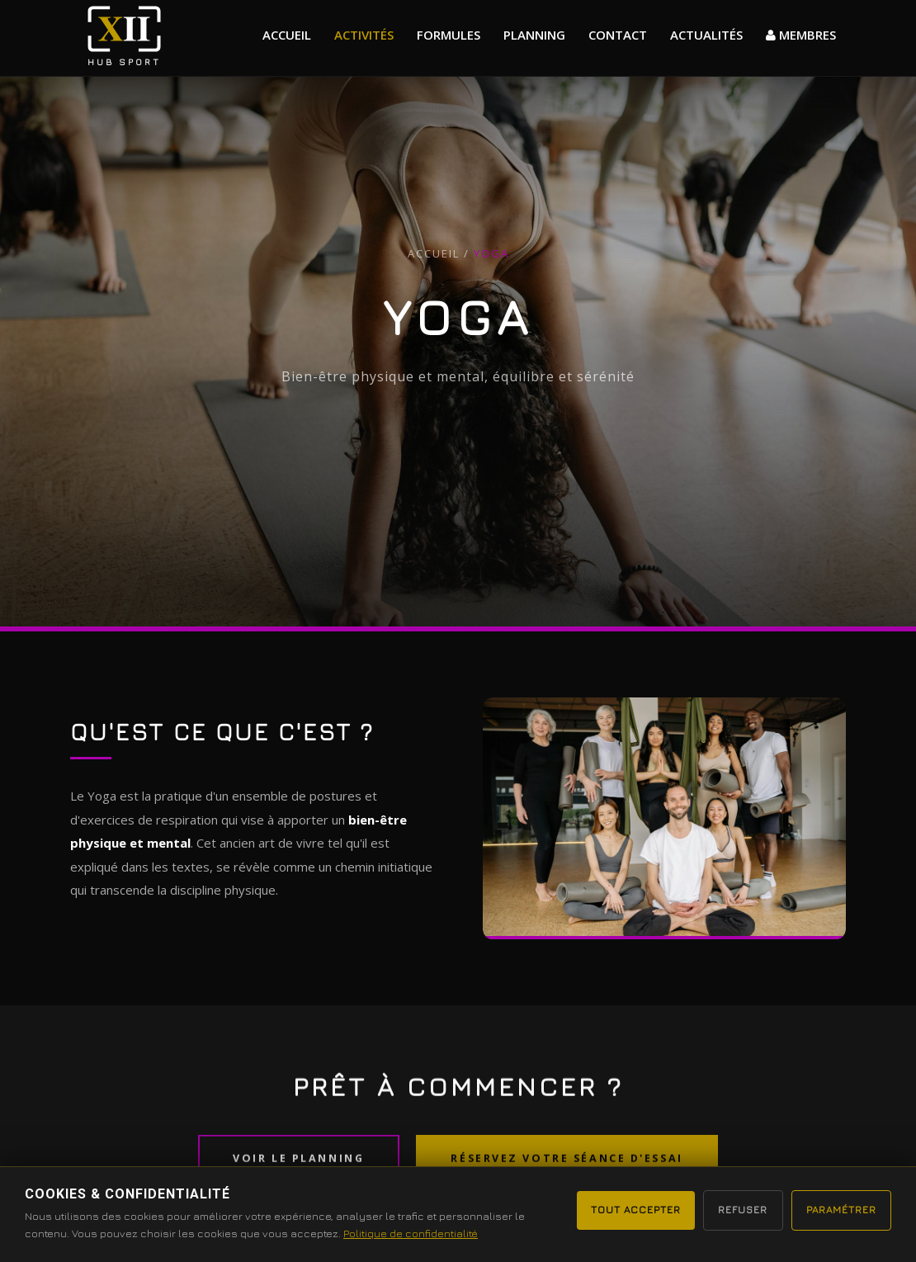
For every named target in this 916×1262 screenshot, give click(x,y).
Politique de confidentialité (410, 1233)
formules (448, 34)
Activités (364, 34)
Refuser (728, 1209)
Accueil (286, 34)
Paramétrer (836, 1209)
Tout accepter (613, 1209)
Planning (534, 34)
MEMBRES (801, 34)
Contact (617, 34)
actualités (706, 34)
